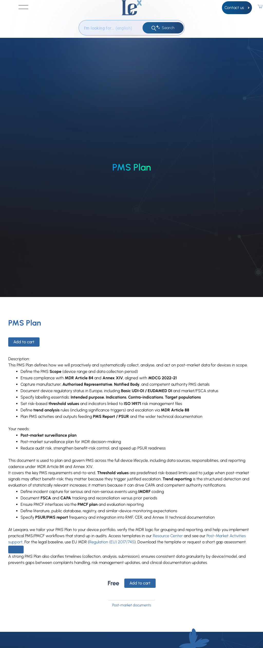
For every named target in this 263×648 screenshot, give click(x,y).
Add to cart (23, 341)
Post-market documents (131, 605)
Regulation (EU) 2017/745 (111, 541)
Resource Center (168, 535)
